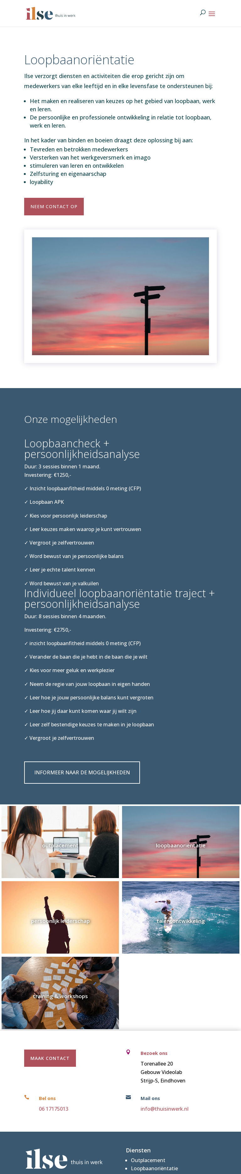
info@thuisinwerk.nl (165, 1108)
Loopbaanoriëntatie (154, 1168)
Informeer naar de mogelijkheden (82, 772)
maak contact (50, 1058)
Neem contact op (54, 206)
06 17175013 (53, 1108)
